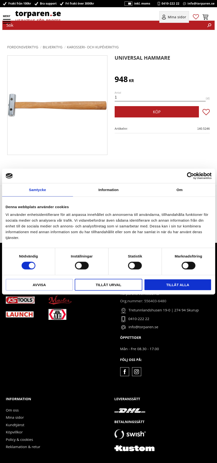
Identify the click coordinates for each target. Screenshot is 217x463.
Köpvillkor (14, 432)
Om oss (12, 410)
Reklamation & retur (23, 446)
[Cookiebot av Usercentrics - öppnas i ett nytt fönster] (190, 176)
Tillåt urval (108, 285)
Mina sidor (15, 417)
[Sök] (209, 25)
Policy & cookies (19, 439)
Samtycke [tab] (37, 190)
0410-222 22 (170, 4)
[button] (7, 23)
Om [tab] (179, 190)
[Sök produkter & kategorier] (103, 25)
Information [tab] (108, 190)
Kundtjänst (15, 424)
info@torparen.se (201, 4)
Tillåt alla (177, 285)
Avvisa (39, 285)
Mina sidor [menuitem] (177, 17)
